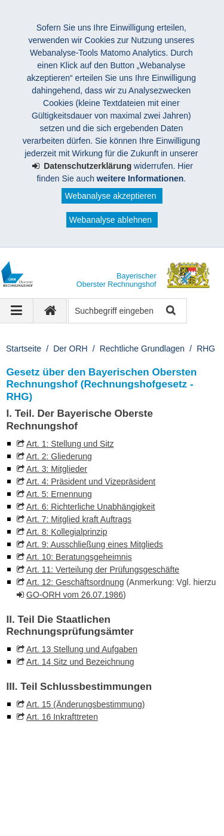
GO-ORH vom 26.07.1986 (74, 594)
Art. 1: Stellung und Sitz (69, 444)
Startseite (23, 348)
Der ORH (70, 348)
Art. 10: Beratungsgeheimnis (79, 557)
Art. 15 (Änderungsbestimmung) (85, 704)
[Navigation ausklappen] (16, 310)
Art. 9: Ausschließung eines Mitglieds (94, 544)
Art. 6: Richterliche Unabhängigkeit (90, 506)
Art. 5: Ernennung (59, 494)
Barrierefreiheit (175, 805)
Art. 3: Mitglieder (56, 469)
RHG (206, 348)
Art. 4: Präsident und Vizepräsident (90, 481)
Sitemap (35, 817)
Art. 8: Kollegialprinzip (66, 532)
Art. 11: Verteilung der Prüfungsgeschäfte (102, 569)
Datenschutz (104, 805)
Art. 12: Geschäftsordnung (75, 582)
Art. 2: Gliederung (59, 456)
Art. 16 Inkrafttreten (62, 717)
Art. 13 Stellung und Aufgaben (81, 649)
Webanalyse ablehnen (110, 220)
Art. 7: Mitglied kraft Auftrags (78, 519)
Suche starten (170, 311)
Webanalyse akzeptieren (110, 196)
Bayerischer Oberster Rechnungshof (96, 792)
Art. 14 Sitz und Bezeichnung (80, 662)
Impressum (41, 805)
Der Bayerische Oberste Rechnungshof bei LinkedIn (138, 756)
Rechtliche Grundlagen (142, 348)
